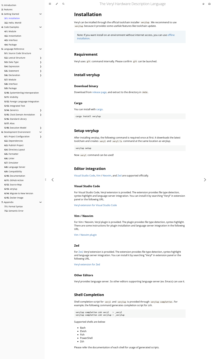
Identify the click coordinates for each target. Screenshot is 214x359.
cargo (99, 109)
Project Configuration (17, 136)
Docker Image (13, 197)
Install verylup (87, 74)
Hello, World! (12, 22)
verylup (10, 188)
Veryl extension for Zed (87, 264)
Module (10, 31)
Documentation (14, 175)
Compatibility (13, 171)
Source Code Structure (17, 53)
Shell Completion (89, 294)
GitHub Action (14, 180)
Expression (11, 66)
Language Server (14, 167)
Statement (11, 70)
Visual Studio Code (84, 175)
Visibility (11, 97)
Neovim (107, 175)
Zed (119, 175)
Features (6, 9)
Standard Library (15, 118)
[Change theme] (56, 4)
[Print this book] (209, 3)
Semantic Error (13, 210)
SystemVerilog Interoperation (21, 92)
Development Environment (15, 132)
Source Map (13, 184)
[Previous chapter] (52, 179)
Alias (9, 123)
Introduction (8, 5)
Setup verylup (86, 130)
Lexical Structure (14, 57)
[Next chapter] (205, 179)
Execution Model (15, 127)
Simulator (11, 162)
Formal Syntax (13, 206)
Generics (11, 110)
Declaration (12, 75)
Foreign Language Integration (21, 101)
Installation (12, 18)
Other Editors (83, 275)
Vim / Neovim (83, 216)
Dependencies (13, 140)
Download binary (86, 86)
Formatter (11, 153)
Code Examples (10, 27)
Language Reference (12, 48)
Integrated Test (14, 105)
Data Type (11, 62)
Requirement (85, 54)
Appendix (7, 202)
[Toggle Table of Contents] (50, 4)
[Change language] (203, 4)
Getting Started (10, 14)
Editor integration (90, 168)
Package (10, 44)
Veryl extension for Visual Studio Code (95, 205)
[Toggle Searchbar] (63, 4)
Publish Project (13, 145)
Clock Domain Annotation (19, 114)
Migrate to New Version (18, 193)
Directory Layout (14, 149)
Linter (9, 158)
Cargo (78, 103)
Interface (11, 40)
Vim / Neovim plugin (85, 234)
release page (99, 92)
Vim (98, 175)
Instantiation (12, 35)
